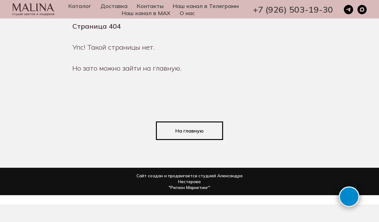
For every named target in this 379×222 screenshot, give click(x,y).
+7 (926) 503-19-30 (293, 9)
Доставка (114, 6)
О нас (187, 13)
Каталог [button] (79, 6)
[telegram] (348, 9)
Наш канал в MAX (146, 13)
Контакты (150, 6)
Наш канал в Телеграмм (206, 6)
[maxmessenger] (362, 9)
